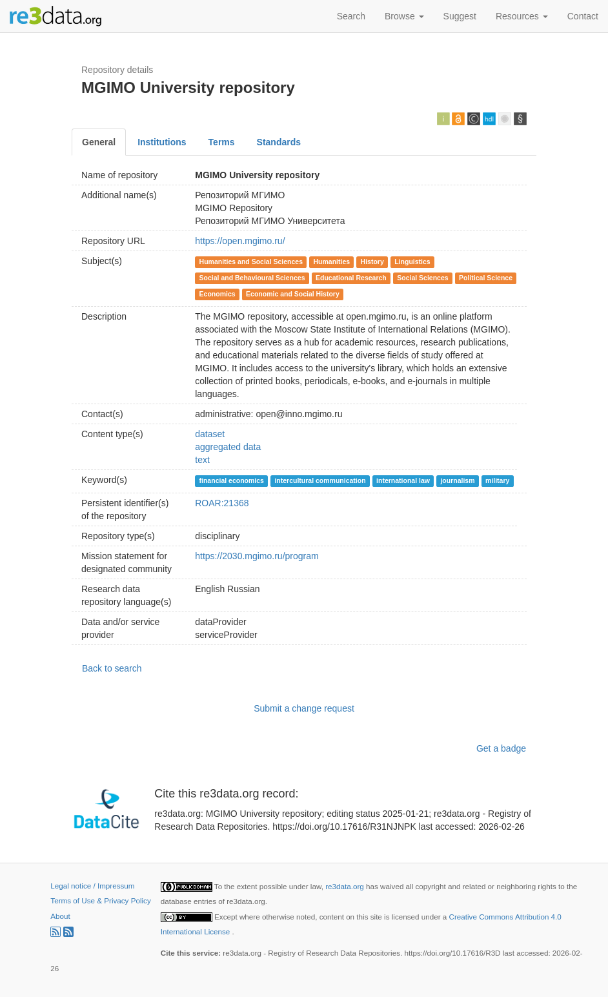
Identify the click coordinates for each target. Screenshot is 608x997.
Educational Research (351, 278)
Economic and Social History (292, 294)
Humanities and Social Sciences (251, 261)
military (497, 480)
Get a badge (501, 748)
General (99, 142)
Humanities (332, 261)
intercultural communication (319, 480)
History (372, 261)
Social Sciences (422, 278)
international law (403, 480)
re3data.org (345, 886)
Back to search (112, 668)
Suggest (459, 16)
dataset (210, 434)
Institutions (161, 142)
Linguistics (412, 261)
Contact (582, 16)
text (202, 460)
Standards (279, 142)
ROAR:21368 (221, 503)
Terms (221, 142)
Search (351, 16)
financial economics (231, 480)
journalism (457, 480)
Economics (217, 294)
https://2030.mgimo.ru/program (256, 556)
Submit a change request (304, 708)
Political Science (485, 278)
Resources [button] (522, 16)
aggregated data (228, 447)
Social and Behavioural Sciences (252, 278)
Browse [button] (404, 16)
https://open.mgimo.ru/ (240, 241)
